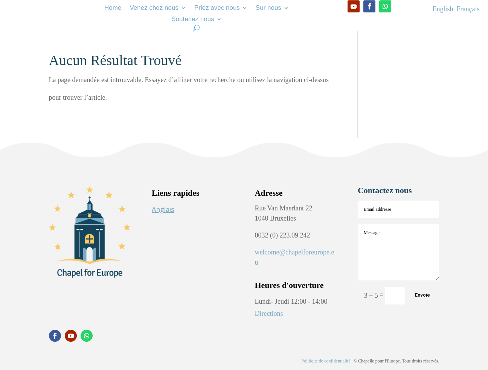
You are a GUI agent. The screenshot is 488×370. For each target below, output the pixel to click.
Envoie (422, 295)
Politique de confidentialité (326, 361)
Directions (269, 313)
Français (468, 9)
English (443, 9)
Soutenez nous (192, 20)
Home (112, 8)
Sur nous (268, 8)
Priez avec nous (217, 8)
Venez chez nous (154, 8)
